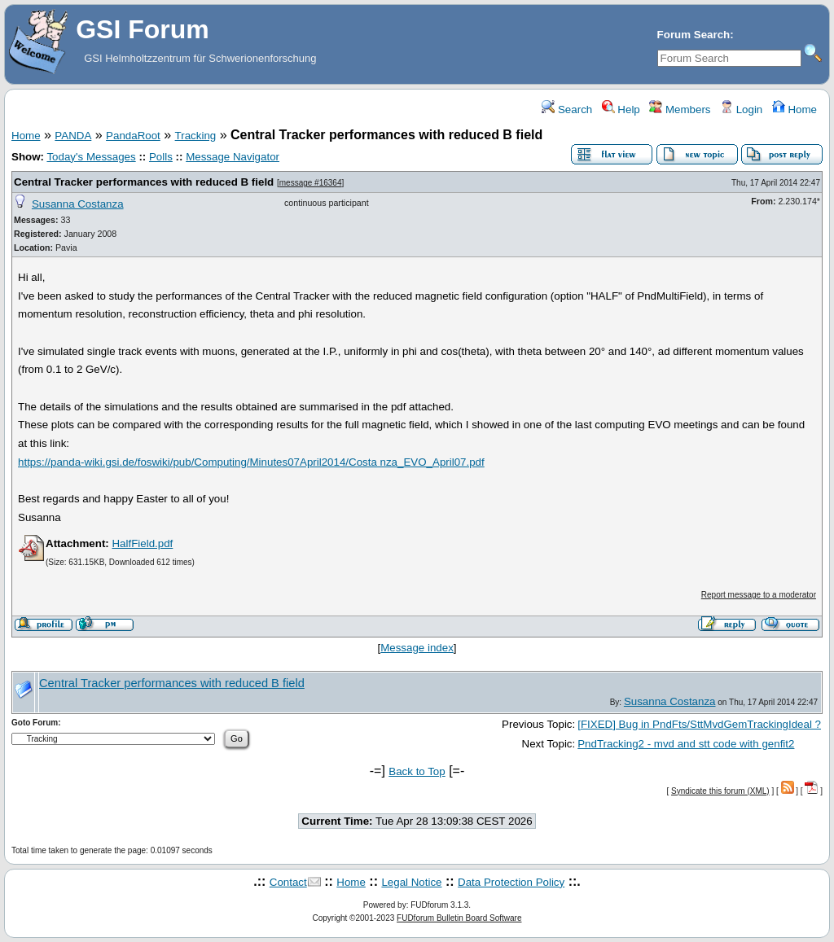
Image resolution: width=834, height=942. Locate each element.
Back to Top (416, 771)
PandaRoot (133, 135)
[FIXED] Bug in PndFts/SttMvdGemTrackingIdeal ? (699, 724)
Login (741, 109)
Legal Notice (411, 882)
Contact (288, 882)
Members (679, 109)
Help (621, 109)
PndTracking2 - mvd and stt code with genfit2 (685, 744)
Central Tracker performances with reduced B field (144, 182)
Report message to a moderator (758, 594)
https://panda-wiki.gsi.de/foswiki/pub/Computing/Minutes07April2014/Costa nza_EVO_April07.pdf (251, 462)
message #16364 (310, 182)
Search (567, 109)
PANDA (73, 135)
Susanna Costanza (78, 204)
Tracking (196, 135)
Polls (161, 157)
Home (794, 109)
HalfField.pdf (142, 543)
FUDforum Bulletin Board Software (459, 918)
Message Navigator (232, 157)
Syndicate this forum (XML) (720, 790)
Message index (417, 648)
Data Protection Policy (511, 882)
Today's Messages (90, 157)
